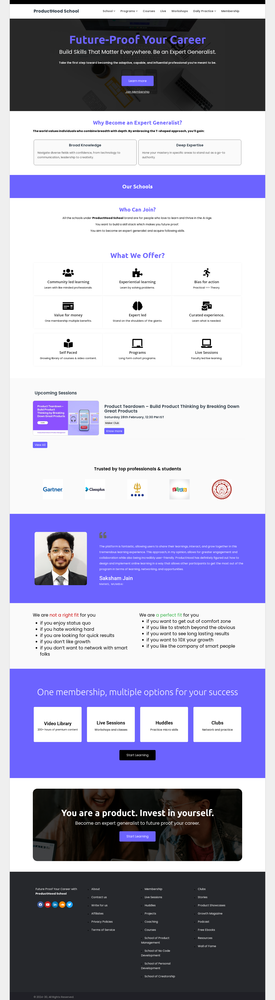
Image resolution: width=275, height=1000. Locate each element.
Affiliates (97, 913)
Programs (129, 11)
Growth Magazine (210, 913)
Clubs (202, 889)
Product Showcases (211, 905)
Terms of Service (103, 930)
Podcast (203, 922)
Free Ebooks (206, 930)
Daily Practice (204, 11)
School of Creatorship (160, 976)
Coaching (151, 922)
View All (40, 445)
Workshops (179, 11)
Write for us (99, 905)
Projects (150, 913)
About (95, 889)
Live (163, 11)
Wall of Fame (207, 946)
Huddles (150, 905)
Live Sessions (153, 897)
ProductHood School (56, 11)
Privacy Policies (102, 922)
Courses (149, 11)
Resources (205, 938)
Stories (202, 897)
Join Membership (137, 92)
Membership (230, 11)
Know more (114, 431)
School (109, 11)
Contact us (99, 897)
